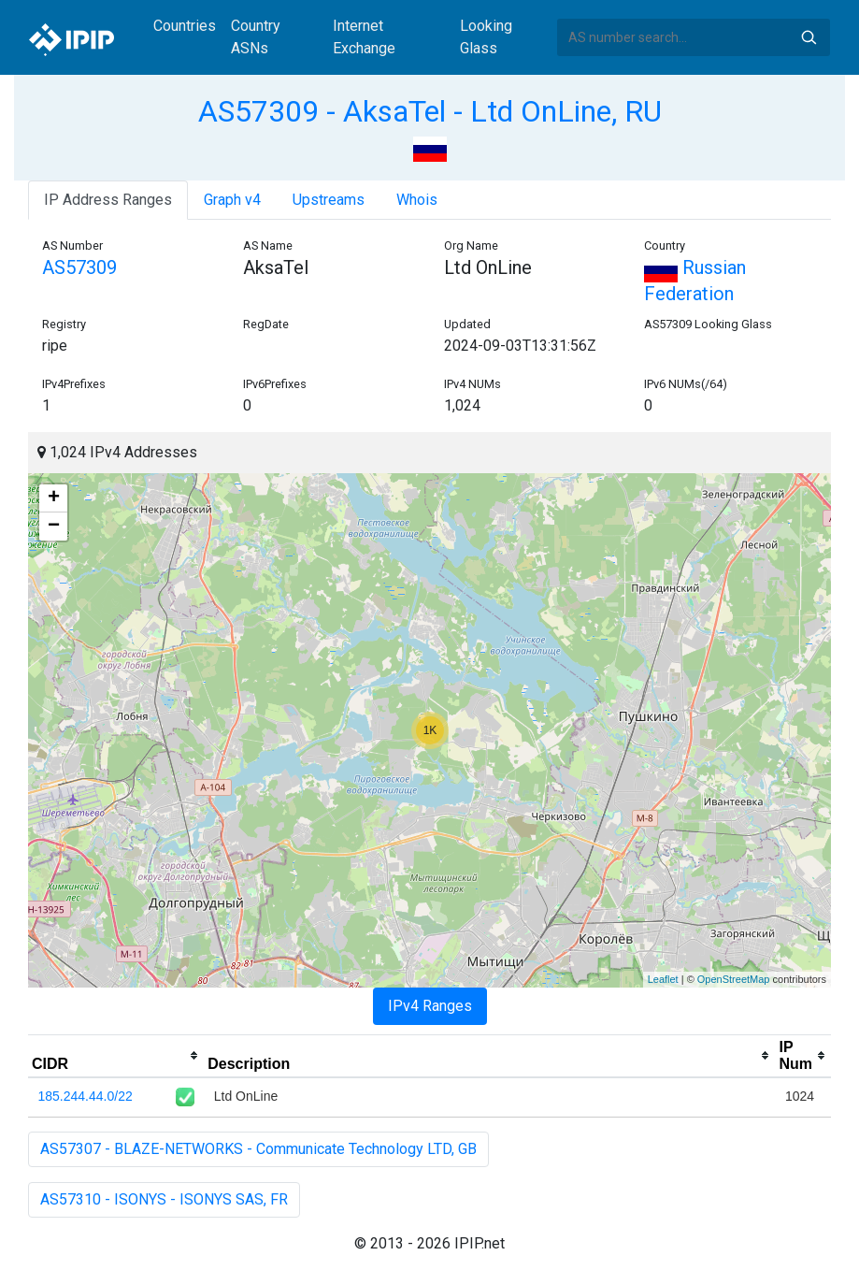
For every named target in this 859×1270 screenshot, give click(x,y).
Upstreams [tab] (329, 200)
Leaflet (663, 979)
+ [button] (54, 498)
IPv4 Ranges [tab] (430, 1006)
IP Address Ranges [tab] (108, 200)
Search (808, 37)
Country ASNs (255, 37)
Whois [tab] (416, 200)
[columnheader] (116, 1055)
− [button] (54, 526)
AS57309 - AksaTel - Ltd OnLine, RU (430, 111)
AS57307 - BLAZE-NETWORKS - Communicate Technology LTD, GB (258, 1149)
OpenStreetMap (733, 979)
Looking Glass (486, 37)
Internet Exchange (364, 37)
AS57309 (79, 267)
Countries (184, 26)
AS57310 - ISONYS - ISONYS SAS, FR (164, 1199)
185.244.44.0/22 (85, 1096)
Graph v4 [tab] (232, 200)
